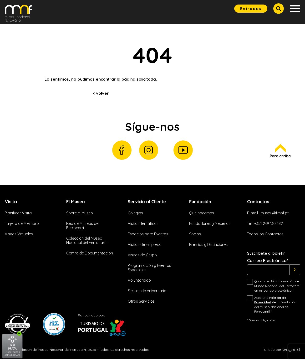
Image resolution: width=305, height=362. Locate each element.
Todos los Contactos (265, 236)
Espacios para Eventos (148, 236)
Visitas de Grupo (142, 257)
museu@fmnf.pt (274, 215)
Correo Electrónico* (267, 263)
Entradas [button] (250, 8)
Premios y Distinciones (208, 247)
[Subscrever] (295, 272)
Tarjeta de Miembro (22, 226)
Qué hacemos (201, 215)
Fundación (201, 204)
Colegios (135, 215)
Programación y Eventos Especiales (149, 270)
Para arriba (280, 152)
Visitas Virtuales (19, 236)
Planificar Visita (18, 215)
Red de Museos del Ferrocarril (82, 228)
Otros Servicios (141, 303)
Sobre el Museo (79, 215)
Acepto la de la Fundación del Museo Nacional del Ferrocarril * (275, 307)
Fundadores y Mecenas (209, 226)
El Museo (76, 204)
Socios (195, 236)
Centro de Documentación (89, 255)
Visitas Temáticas (143, 226)
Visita (11, 204)
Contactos (259, 204)
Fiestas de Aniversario (147, 293)
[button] (278, 8)
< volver (101, 93)
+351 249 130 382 (268, 226)
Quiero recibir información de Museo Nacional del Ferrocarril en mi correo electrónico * (277, 288)
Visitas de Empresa (145, 247)
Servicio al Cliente (149, 204)
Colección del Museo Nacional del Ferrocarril (86, 243)
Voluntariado (139, 282)
